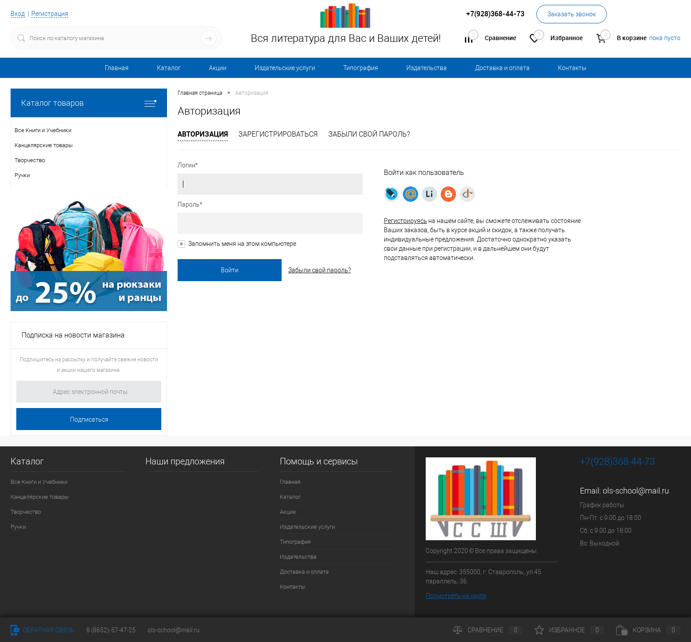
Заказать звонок (571, 14)
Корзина (648, 630)
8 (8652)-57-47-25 (111, 630)
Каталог (169, 67)
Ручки (18, 526)
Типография (360, 67)
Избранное (569, 630)
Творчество (26, 511)
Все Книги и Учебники (39, 482)
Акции (218, 67)
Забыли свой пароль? (369, 134)
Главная (117, 67)
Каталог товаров (88, 103)
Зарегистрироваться (278, 134)
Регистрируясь (405, 220)
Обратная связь (42, 630)
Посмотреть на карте (456, 595)
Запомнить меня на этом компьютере (242, 243)
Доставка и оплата (502, 67)
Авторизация (203, 134)
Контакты (572, 67)
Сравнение (488, 630)
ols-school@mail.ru (636, 490)
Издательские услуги (285, 67)
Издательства (426, 67)
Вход (18, 13)
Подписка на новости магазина (73, 335)
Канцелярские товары (40, 497)
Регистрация (49, 13)
